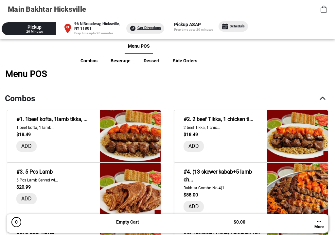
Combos (88, 60)
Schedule (233, 26)
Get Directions (145, 28)
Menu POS (139, 46)
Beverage (121, 60)
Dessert (152, 60)
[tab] (34, 28)
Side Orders (185, 60)
